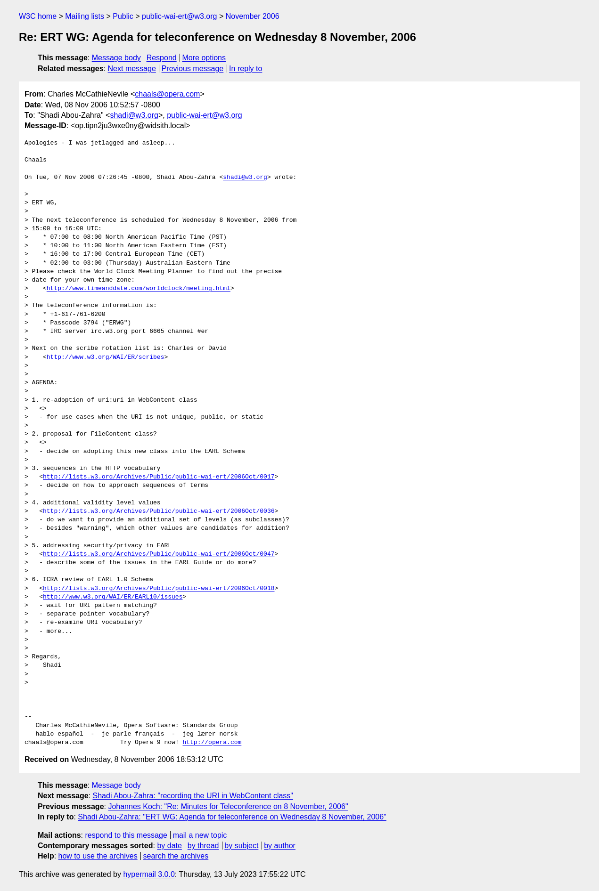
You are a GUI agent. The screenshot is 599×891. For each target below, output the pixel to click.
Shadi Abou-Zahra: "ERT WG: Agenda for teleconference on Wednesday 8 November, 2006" (232, 817)
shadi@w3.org (134, 115)
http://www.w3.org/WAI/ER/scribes (105, 357)
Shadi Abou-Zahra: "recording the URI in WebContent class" (193, 796)
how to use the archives (98, 856)
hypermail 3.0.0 (148, 874)
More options (204, 58)
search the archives (176, 856)
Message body (116, 58)
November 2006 (252, 16)
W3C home (38, 16)
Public (123, 16)
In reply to (245, 69)
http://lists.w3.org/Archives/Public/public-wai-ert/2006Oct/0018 (158, 588)
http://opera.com (211, 742)
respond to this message (126, 835)
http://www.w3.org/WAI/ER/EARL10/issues (112, 597)
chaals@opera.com (167, 94)
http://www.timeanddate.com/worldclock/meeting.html (138, 288)
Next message (132, 69)
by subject (241, 846)
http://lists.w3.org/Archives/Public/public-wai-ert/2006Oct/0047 (158, 554)
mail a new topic (200, 835)
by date (169, 846)
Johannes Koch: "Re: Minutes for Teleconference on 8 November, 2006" (228, 806)
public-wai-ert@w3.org (179, 16)
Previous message (193, 69)
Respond (162, 58)
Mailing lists (84, 16)
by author (279, 846)
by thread (203, 846)
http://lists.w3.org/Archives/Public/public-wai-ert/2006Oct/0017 (158, 477)
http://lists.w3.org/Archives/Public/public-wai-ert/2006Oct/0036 (158, 511)
